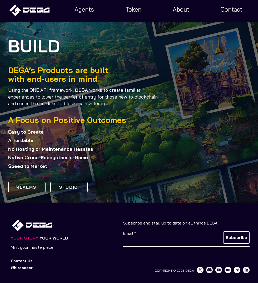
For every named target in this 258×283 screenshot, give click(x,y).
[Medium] (228, 270)
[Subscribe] (236, 237)
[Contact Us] (23, 261)
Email (128, 233)
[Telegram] (237, 270)
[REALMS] (27, 187)
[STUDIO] (69, 187)
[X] (200, 270)
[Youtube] (218, 270)
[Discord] (209, 270)
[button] (23, 268)
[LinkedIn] (246, 270)
